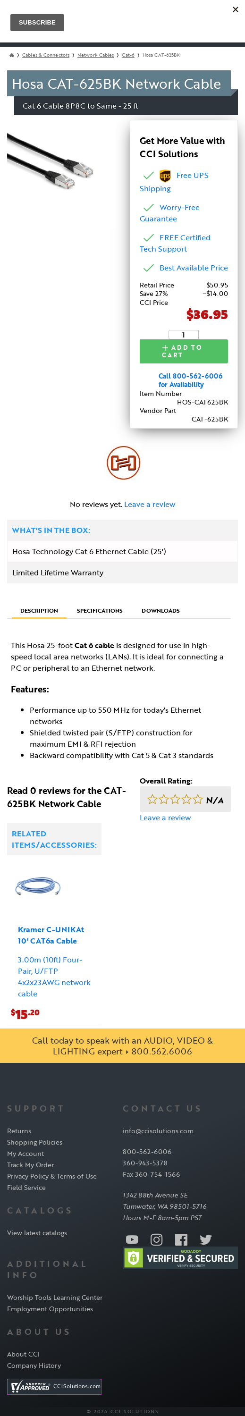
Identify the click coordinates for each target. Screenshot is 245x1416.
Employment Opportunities (50, 1308)
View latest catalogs (37, 1233)
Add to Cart (183, 351)
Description (39, 610)
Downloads (161, 610)
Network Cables (95, 55)
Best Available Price (194, 267)
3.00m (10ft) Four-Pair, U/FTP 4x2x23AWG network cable (54, 976)
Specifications (100, 610)
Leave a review (149, 504)
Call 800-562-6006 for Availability (190, 380)
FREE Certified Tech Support (175, 243)
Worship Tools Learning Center (54, 1297)
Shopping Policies (34, 1142)
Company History (34, 1365)
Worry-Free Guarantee (170, 213)
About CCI (23, 1353)
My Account (25, 1153)
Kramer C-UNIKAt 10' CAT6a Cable (51, 935)
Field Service (26, 1187)
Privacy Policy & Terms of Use (52, 1176)
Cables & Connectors (45, 55)
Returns (19, 1131)
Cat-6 (128, 55)
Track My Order (30, 1165)
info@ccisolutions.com (158, 1131)
